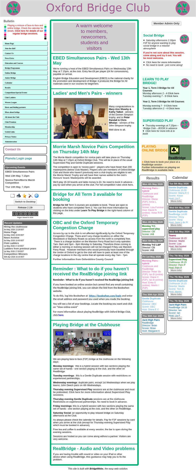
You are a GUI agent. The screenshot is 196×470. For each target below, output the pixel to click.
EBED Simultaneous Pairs (19, 171)
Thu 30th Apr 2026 (153, 294)
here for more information (166, 62)
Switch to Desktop (25, 201)
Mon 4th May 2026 (153, 184)
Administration (11, 142)
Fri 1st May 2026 (152, 256)
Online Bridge (10, 73)
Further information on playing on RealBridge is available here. (161, 168)
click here (127, 184)
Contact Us (9, 53)
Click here (173, 93)
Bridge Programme (12, 68)
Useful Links (10, 132)
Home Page (9, 44)
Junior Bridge (10, 78)
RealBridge (177, 156)
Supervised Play (147, 115)
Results (8, 88)
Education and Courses (14, 63)
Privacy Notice (10, 137)
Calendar (8, 83)
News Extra (9, 58)
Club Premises (10, 122)
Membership (10, 127)
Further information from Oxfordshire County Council (83, 259)
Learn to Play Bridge (149, 74)
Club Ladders (10, 98)
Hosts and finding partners (15, 107)
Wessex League (11, 102)
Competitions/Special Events (16, 93)
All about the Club (12, 117)
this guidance (93, 456)
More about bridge (12, 112)
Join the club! (10, 48)
